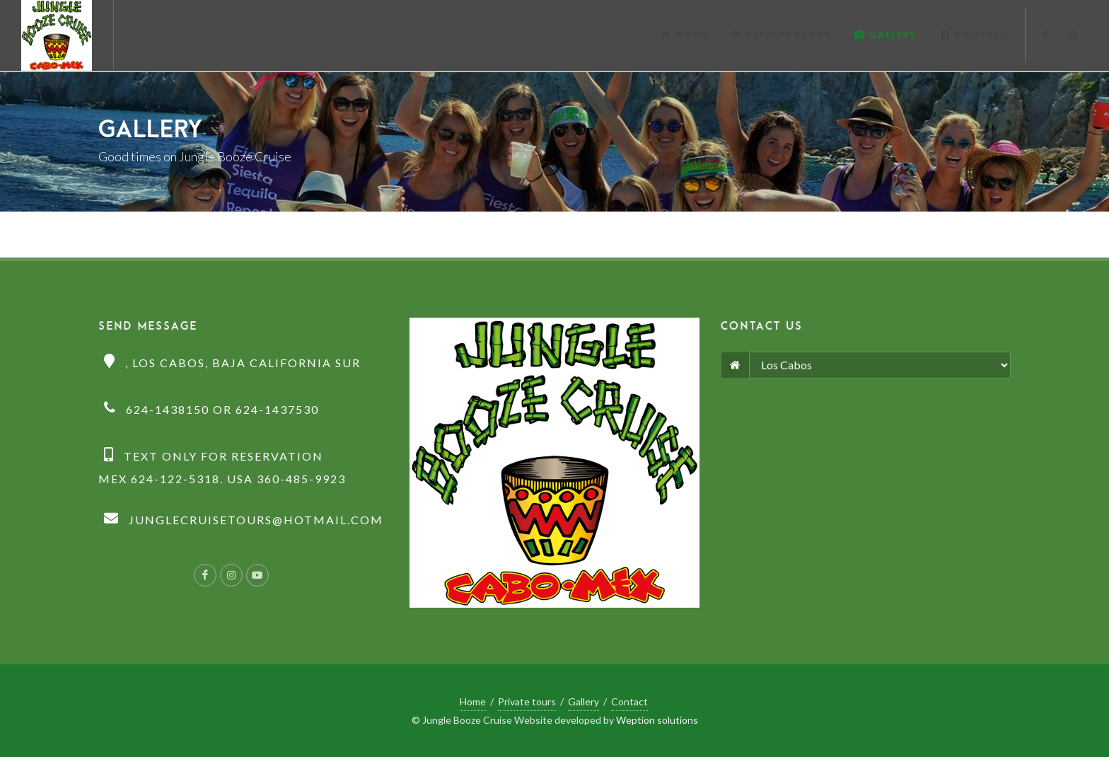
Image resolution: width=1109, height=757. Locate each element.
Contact (629, 701)
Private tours (527, 701)
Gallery (583, 701)
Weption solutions (657, 720)
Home (473, 701)
